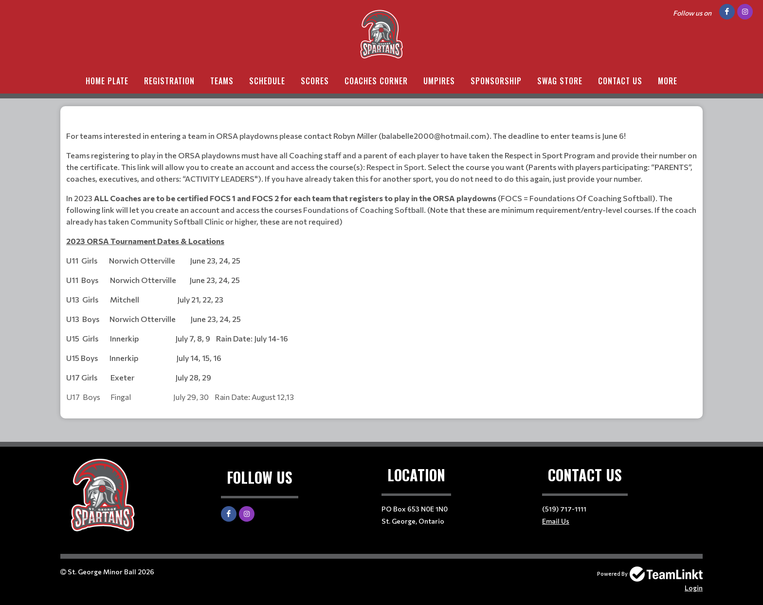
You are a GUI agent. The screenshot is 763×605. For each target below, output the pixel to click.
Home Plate (107, 81)
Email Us (555, 521)
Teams (222, 81)
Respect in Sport (394, 166)
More (667, 81)
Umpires (439, 81)
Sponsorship (496, 81)
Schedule (267, 81)
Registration (169, 81)
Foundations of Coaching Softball (363, 209)
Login (694, 588)
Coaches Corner (376, 81)
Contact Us (620, 81)
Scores (315, 81)
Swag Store (559, 81)
